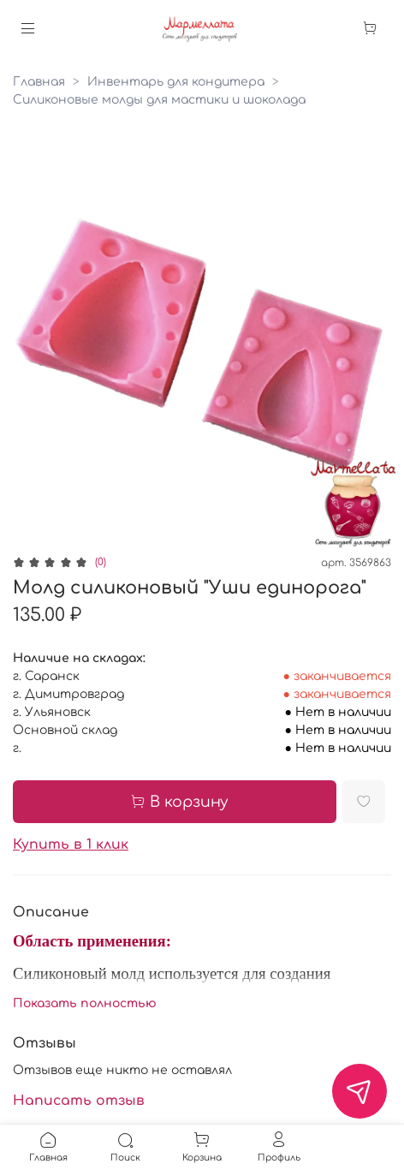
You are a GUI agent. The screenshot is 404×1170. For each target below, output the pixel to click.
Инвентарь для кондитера (175, 81)
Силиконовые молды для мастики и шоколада (159, 99)
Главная (39, 81)
